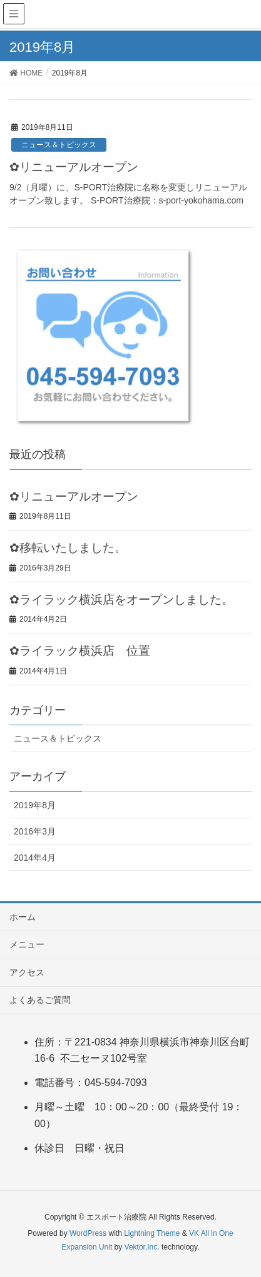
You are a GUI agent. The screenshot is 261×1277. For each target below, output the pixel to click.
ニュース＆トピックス (58, 144)
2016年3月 (35, 831)
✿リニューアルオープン (73, 167)
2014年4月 (35, 858)
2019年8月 (35, 805)
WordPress (87, 1233)
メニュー (26, 944)
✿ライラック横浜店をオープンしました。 (121, 599)
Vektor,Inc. (142, 1247)
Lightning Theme (152, 1233)
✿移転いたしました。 (67, 547)
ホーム (22, 917)
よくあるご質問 (40, 1000)
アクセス (26, 972)
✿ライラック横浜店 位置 (79, 650)
